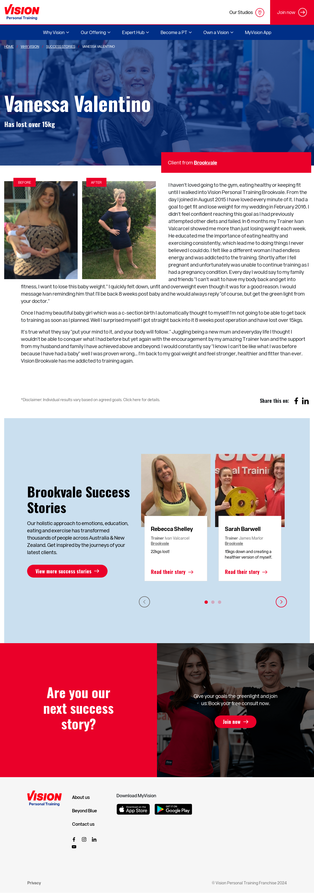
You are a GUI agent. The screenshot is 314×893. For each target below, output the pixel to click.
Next (281, 601)
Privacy (34, 882)
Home (9, 46)
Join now (232, 722)
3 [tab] (219, 602)
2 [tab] (213, 602)
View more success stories (63, 571)
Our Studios (246, 12)
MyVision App (258, 32)
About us (81, 797)
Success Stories (60, 46)
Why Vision (30, 46)
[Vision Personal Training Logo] (21, 12)
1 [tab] (206, 602)
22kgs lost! (160, 551)
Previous (144, 601)
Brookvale (205, 162)
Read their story (168, 572)
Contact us (83, 824)
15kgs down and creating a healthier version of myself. (248, 554)
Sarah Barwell (243, 529)
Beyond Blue (84, 811)
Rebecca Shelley (172, 529)
